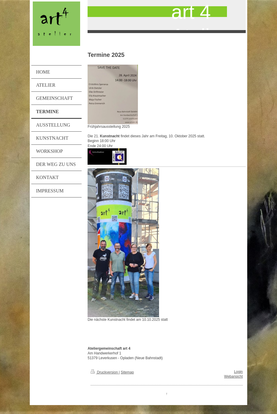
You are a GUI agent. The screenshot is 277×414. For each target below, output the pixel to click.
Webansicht (233, 376)
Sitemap (127, 372)
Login (238, 372)
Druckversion (105, 372)
